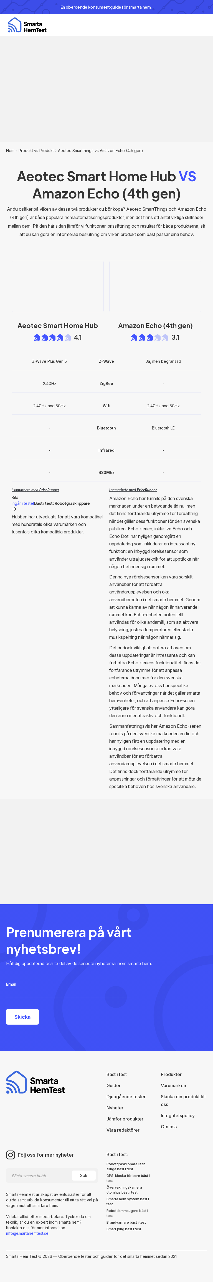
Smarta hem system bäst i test (127, 1201)
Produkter (171, 1074)
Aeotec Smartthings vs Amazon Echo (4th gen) (100, 150)
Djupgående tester (126, 1096)
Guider (113, 1085)
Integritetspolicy (178, 1115)
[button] (198, 25)
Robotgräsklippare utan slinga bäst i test (125, 1166)
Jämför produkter (124, 1119)
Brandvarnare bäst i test (126, 1222)
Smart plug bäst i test (123, 1229)
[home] (27, 25)
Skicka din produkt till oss (183, 1100)
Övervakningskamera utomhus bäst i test (124, 1189)
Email (11, 984)
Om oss (169, 1126)
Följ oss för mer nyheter (46, 1155)
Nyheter (114, 1107)
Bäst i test (116, 1074)
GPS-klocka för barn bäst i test (128, 1178)
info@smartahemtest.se (27, 1233)
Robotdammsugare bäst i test (127, 1213)
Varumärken (173, 1085)
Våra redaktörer (123, 1130)
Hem (10, 150)
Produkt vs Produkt (36, 150)
